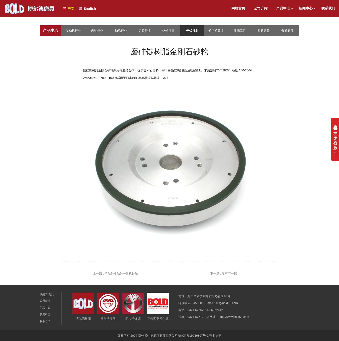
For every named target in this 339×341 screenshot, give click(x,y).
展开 (335, 140)
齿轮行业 (97, 30)
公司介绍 (261, 8)
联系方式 (45, 321)
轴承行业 (121, 30)
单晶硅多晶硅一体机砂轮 (121, 273)
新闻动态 (45, 314)
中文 (70, 8)
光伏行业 (192, 30)
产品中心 (283, 8)
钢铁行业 (168, 30)
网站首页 (238, 8)
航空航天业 (216, 30)
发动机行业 (73, 30)
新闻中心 (306, 8)
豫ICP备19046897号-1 (193, 335)
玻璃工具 (240, 30)
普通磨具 (287, 30)
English (89, 8)
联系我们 (328, 8)
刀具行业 (145, 30)
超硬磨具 (263, 30)
